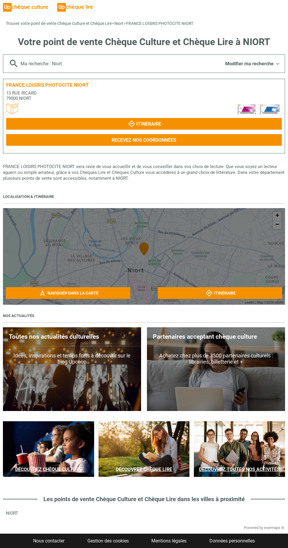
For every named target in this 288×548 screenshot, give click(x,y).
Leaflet (249, 302)
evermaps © (274, 527)
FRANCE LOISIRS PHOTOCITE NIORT (159, 23)
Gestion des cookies (108, 541)
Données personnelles (232, 541)
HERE (279, 302)
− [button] (277, 224)
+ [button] (277, 216)
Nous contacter (49, 541)
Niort (118, 23)
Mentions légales (169, 541)
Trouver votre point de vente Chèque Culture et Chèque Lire (59, 23)
